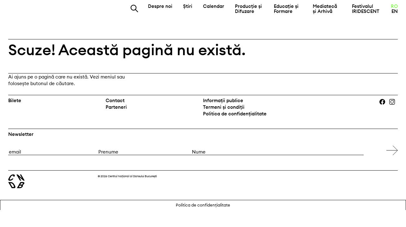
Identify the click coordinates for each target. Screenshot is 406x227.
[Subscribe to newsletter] (392, 150)
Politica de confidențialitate (235, 114)
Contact (115, 100)
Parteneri (116, 107)
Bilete (14, 100)
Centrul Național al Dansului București (44, 12)
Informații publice (223, 100)
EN (394, 11)
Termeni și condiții (223, 107)
